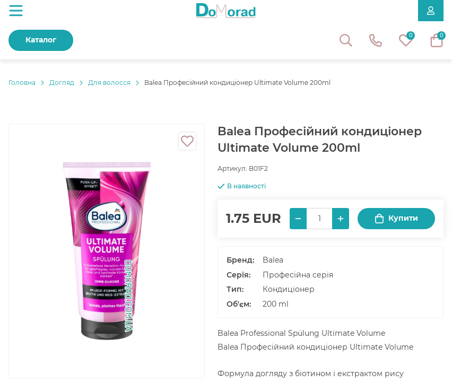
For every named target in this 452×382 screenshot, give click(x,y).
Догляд (61, 82)
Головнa (22, 82)
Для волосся (109, 82)
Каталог (40, 40)
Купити (396, 218)
